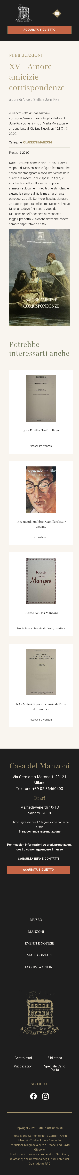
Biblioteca (54, 1058)
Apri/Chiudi (57, 17)
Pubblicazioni (23, 1066)
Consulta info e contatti (38, 858)
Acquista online (39, 967)
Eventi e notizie (39, 943)
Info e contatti (39, 955)
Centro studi (24, 1058)
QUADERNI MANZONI (37, 142)
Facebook (33, 1098)
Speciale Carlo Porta (54, 1068)
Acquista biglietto (39, 29)
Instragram (45, 1098)
